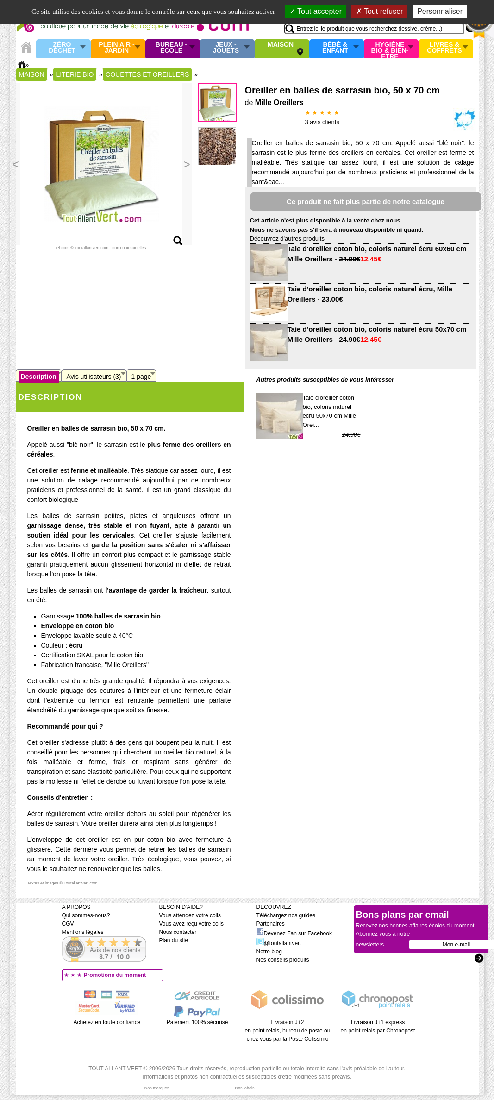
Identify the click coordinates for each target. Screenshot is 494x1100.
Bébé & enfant (335, 48)
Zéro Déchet (62, 48)
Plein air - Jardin (116, 48)
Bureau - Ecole (171, 48)
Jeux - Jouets (226, 48)
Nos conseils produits (282, 960)
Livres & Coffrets (444, 48)
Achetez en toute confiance (107, 1022)
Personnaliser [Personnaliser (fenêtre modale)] (440, 11)
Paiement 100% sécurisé (197, 1022)
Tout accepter (315, 11)
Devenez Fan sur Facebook (294, 933)
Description (38, 376)
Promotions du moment (115, 975)
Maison (281, 45)
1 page (141, 376)
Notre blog (269, 951)
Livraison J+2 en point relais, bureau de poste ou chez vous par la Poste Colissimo (288, 1030)
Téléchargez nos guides (285, 915)
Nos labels (244, 1088)
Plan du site (173, 940)
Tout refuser (379, 11)
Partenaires (270, 924)
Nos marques (156, 1088)
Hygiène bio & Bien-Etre (390, 49)
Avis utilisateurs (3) (94, 376)
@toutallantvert (278, 943)
